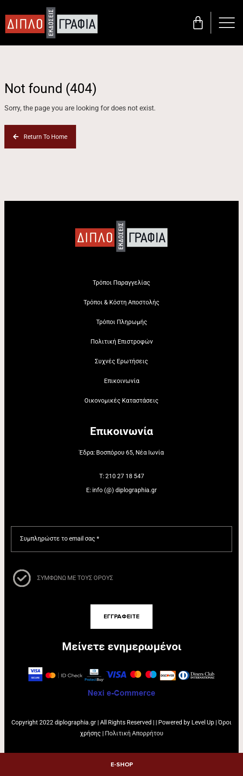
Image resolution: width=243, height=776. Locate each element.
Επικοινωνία (121, 380)
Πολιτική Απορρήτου (134, 733)
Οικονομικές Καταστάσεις (121, 400)
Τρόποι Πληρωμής (121, 321)
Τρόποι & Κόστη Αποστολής (121, 302)
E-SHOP (122, 764)
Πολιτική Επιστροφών (121, 341)
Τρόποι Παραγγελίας (121, 282)
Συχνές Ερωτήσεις (121, 361)
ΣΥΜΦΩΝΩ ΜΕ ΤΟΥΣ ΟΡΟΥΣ (75, 577)
